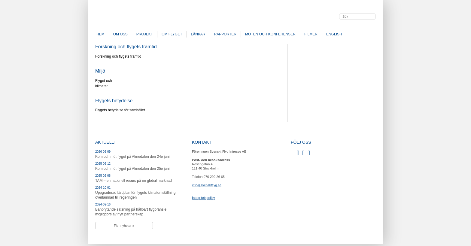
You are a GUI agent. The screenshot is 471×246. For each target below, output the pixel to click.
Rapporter (225, 34)
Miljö (100, 71)
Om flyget (172, 34)
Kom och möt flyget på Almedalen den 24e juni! (133, 156)
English (334, 34)
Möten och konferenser (270, 34)
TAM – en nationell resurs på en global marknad (133, 180)
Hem (100, 34)
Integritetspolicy (203, 198)
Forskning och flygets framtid (126, 46)
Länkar (198, 34)
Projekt (144, 34)
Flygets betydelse (114, 100)
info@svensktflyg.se (206, 185)
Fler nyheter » (124, 225)
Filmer (311, 34)
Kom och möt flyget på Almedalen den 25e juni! (133, 168)
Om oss (120, 34)
